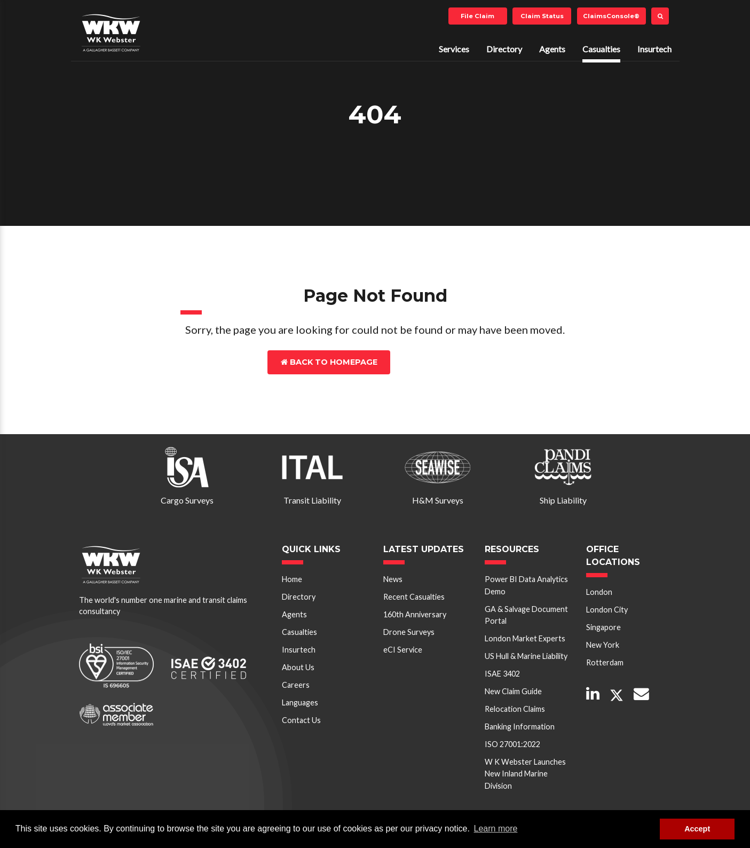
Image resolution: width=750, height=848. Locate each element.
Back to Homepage (329, 362)
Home (292, 579)
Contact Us (437, 362)
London (599, 591)
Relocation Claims (515, 708)
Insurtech (654, 49)
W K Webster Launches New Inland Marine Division (525, 773)
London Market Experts (525, 638)
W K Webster (111, 32)
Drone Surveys (409, 632)
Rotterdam (604, 662)
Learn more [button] (496, 828)
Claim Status (542, 16)
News (392, 579)
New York (602, 644)
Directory (504, 49)
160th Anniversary (414, 614)
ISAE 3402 (502, 673)
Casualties (601, 49)
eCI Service (402, 649)
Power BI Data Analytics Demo (526, 585)
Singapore (603, 627)
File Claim (477, 16)
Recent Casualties (414, 596)
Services (454, 49)
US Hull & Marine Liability (526, 656)
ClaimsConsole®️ (611, 16)
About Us (298, 667)
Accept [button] (697, 829)
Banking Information (520, 726)
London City (607, 609)
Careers (296, 684)
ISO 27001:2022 (512, 744)
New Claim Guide (513, 691)
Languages (300, 702)
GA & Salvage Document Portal (526, 614)
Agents (552, 49)
